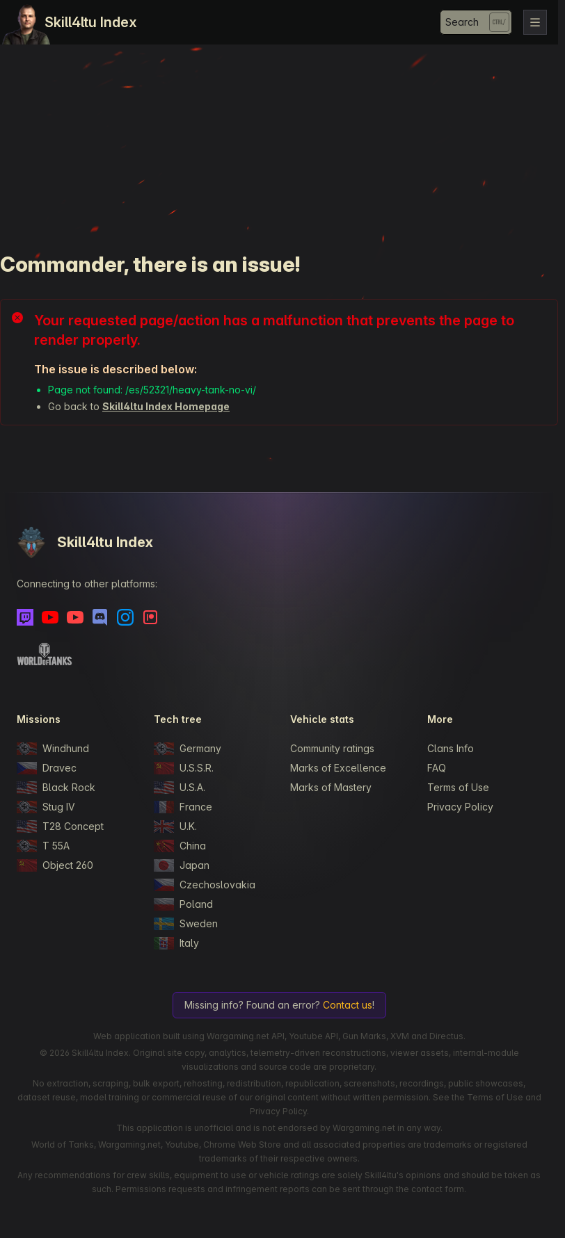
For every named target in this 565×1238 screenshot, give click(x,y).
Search (462, 22)
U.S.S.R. (184, 768)
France (183, 807)
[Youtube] (50, 617)
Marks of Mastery (331, 787)
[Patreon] (150, 617)
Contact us (347, 1005)
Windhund (53, 748)
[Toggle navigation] (535, 22)
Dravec (47, 768)
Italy (176, 943)
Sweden (186, 924)
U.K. (175, 826)
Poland (183, 904)
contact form (437, 1189)
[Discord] (100, 617)
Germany (187, 748)
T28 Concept (60, 826)
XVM (399, 1036)
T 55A (43, 846)
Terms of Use (458, 787)
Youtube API (313, 1036)
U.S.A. (179, 787)
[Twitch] (25, 617)
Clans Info (450, 748)
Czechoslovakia (204, 885)
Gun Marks (364, 1036)
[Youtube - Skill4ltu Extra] (75, 617)
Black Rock (56, 787)
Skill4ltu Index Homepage (166, 406)
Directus (446, 1036)
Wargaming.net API (246, 1036)
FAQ (436, 768)
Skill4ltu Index (91, 22)
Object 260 (55, 865)
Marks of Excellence (338, 768)
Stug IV (46, 807)
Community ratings (332, 748)
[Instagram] (125, 617)
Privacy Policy (460, 807)
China (180, 846)
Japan (181, 865)
